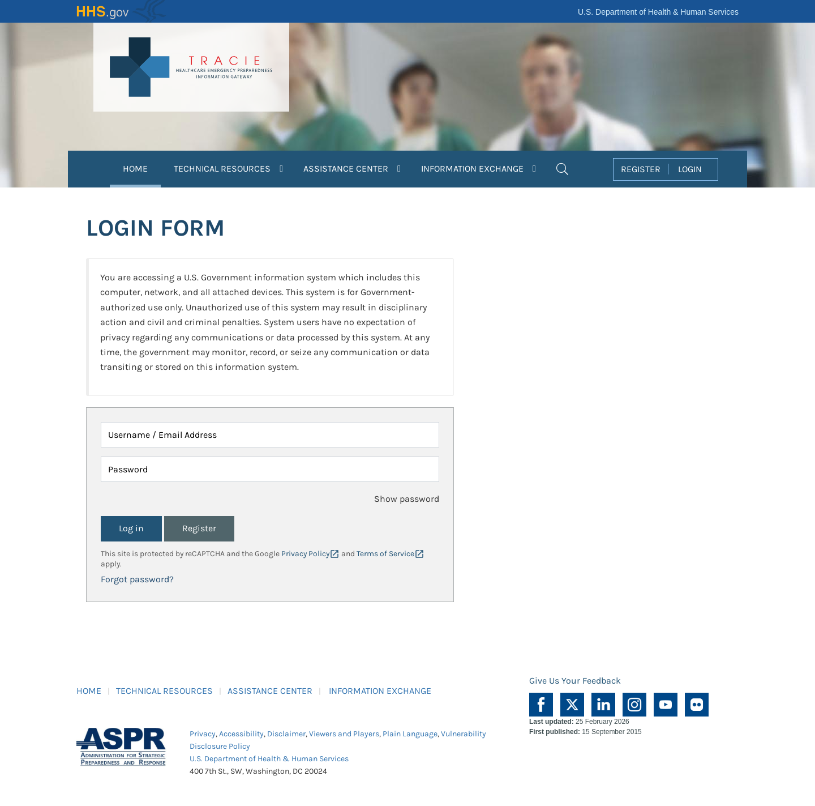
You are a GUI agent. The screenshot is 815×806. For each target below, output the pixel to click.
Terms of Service (385, 553)
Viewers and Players (344, 734)
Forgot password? (137, 579)
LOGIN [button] (690, 169)
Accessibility (241, 734)
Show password (406, 498)
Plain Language (410, 734)
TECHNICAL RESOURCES (164, 690)
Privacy (203, 734)
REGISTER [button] (640, 169)
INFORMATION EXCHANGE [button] (478, 168)
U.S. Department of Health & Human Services (658, 11)
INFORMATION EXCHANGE (380, 690)
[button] (562, 168)
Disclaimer (286, 734)
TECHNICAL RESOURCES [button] (228, 168)
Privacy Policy (305, 553)
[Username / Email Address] (270, 434)
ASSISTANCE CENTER (270, 690)
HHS (121, 11)
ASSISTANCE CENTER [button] (352, 168)
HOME (142, 167)
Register (199, 528)
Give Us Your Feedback (575, 680)
